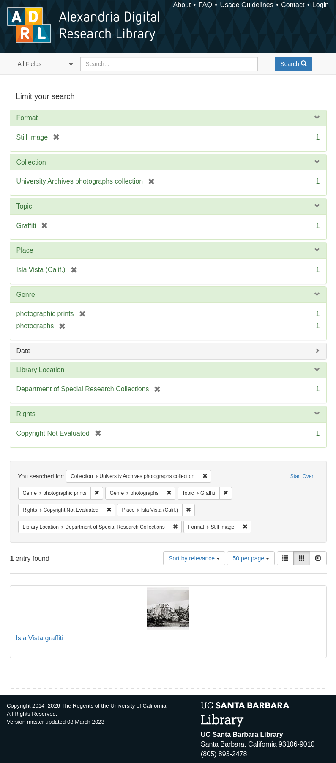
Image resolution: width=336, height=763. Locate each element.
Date (23, 350)
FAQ (205, 4)
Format (27, 117)
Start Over (302, 476)
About (182, 4)
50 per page (250, 558)
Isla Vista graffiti (39, 638)
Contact (292, 4)
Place (24, 250)
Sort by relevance (194, 558)
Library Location (40, 369)
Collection (31, 162)
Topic (24, 206)
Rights (26, 413)
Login (320, 4)
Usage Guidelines (246, 4)
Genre (25, 294)
